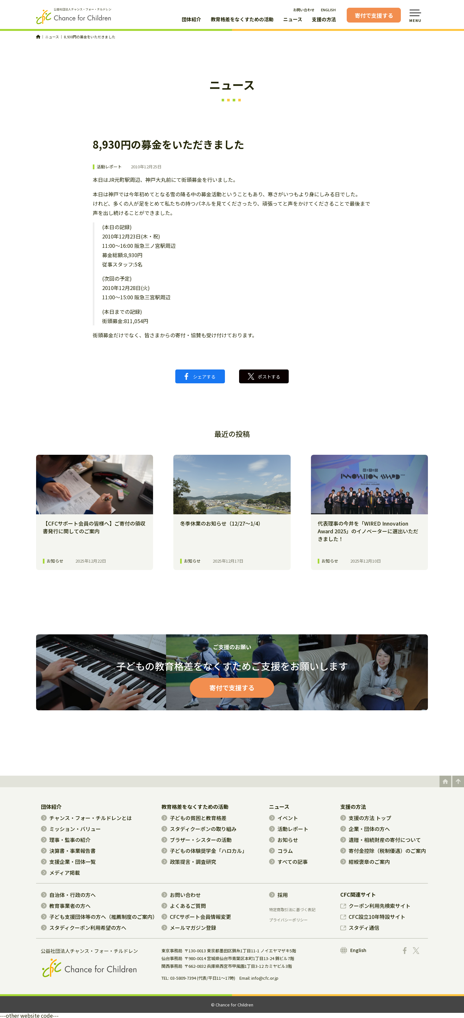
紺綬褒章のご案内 (365, 861)
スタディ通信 (359, 927)
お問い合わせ (303, 9)
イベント (283, 818)
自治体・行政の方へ (68, 895)
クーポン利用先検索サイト (375, 906)
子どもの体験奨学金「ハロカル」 (204, 851)
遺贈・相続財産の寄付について (380, 840)
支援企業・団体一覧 (68, 861)
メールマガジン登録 (188, 927)
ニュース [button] (292, 20)
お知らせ (283, 840)
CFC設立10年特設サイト (372, 917)
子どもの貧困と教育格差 (194, 818)
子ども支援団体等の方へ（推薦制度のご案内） (99, 917)
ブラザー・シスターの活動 (196, 840)
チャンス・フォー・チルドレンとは (86, 818)
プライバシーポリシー (288, 920)
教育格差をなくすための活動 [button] (242, 20)
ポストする (264, 376)
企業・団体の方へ (365, 829)
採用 (278, 895)
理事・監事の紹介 (66, 840)
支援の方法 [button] (324, 20)
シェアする (200, 376)
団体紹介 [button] (191, 20)
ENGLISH (328, 9)
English (353, 950)
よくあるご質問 (183, 906)
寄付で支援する (374, 15)
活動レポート (109, 166)
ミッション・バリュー (71, 829)
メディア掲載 (60, 872)
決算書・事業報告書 (68, 851)
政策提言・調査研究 (188, 861)
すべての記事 (288, 861)
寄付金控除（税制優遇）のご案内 (383, 851)
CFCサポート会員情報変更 (196, 917)
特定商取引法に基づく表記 (292, 909)
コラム (281, 851)
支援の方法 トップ (365, 818)
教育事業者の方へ (66, 906)
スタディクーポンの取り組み (199, 829)
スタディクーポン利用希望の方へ (83, 927)
